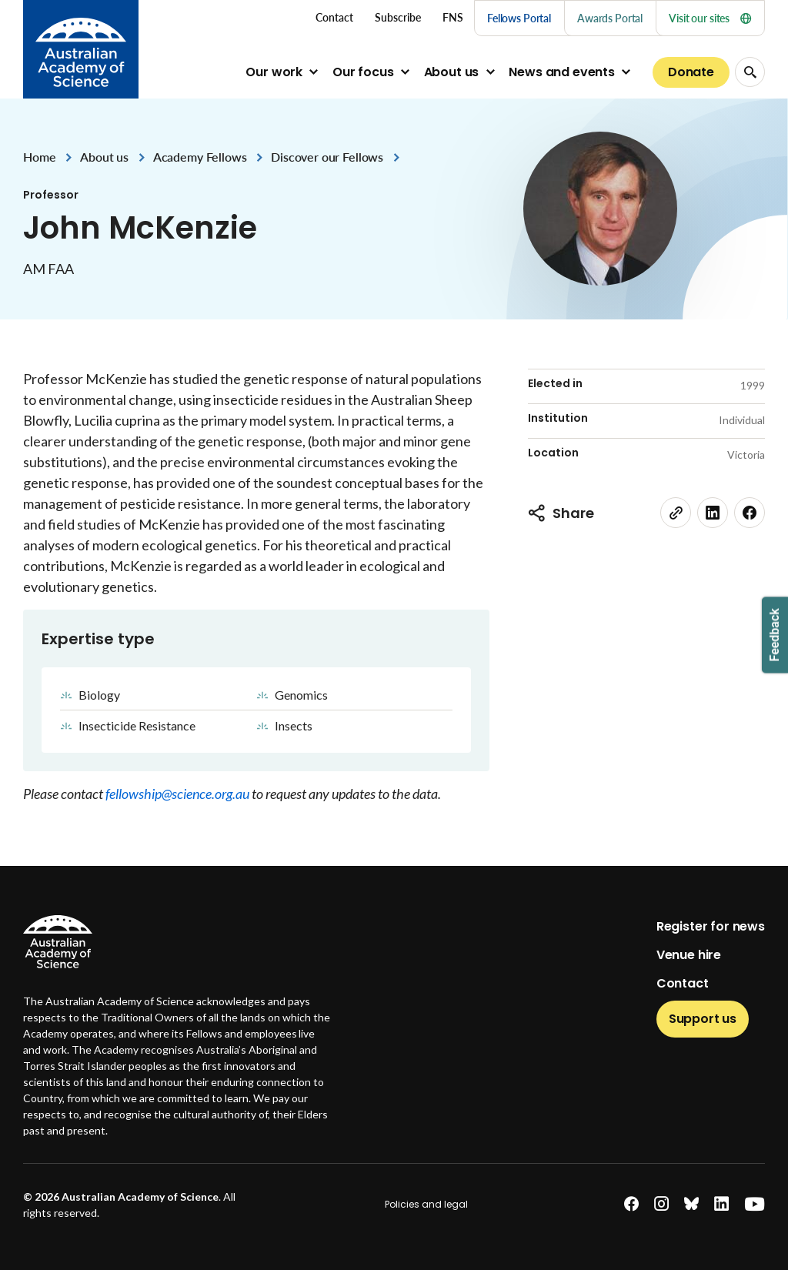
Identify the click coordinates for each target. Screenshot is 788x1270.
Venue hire (688, 955)
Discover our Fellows (327, 156)
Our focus (363, 72)
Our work (273, 72)
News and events (562, 72)
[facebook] (749, 512)
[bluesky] (691, 1204)
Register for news (710, 926)
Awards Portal (610, 18)
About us (451, 72)
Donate (691, 72)
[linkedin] (712, 512)
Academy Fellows (200, 156)
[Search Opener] (750, 72)
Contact (682, 983)
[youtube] (754, 1204)
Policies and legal (426, 1204)
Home (39, 156)
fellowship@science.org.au (178, 793)
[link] (675, 512)
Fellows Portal (519, 18)
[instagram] (661, 1204)
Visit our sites (710, 18)
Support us (702, 1019)
